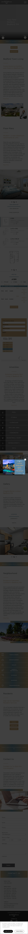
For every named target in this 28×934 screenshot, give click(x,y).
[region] (14, 927)
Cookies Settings (19, 931)
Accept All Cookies (8, 931)
